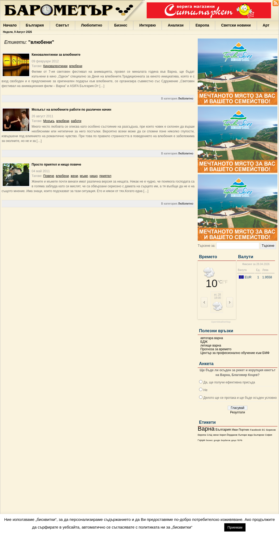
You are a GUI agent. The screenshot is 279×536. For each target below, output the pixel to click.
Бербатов (225, 440)
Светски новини (236, 25)
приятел (105, 176)
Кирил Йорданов (228, 435)
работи (76, 121)
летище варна (210, 345)
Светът (62, 25)
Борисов (271, 430)
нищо (94, 176)
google (217, 440)
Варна (206, 428)
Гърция (201, 440)
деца (233, 440)
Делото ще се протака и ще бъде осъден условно (240, 398)
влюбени (75, 66)
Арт (266, 25)
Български (258, 435)
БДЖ (204, 342)
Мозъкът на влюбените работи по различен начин (71, 109)
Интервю (147, 25)
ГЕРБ (239, 440)
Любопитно (91, 25)
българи (242, 435)
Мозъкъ (48, 121)
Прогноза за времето (215, 349)
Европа (202, 25)
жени (216, 435)
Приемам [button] (234, 527)
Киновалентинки (55, 66)
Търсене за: (206, 246)
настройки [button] (208, 527)
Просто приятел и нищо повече (56, 164)
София (268, 435)
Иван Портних (240, 429)
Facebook (255, 430)
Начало (10, 25)
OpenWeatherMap (221, 322)
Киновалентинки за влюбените (56, 55)
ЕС (263, 430)
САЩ (209, 435)
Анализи (175, 25)
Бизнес (120, 25)
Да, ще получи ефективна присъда (229, 382)
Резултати (237, 412)
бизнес (209, 440)
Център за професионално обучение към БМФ (234, 353)
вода (250, 435)
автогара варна (211, 338)
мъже (84, 176)
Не (205, 390)
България (35, 25)
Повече (48, 176)
